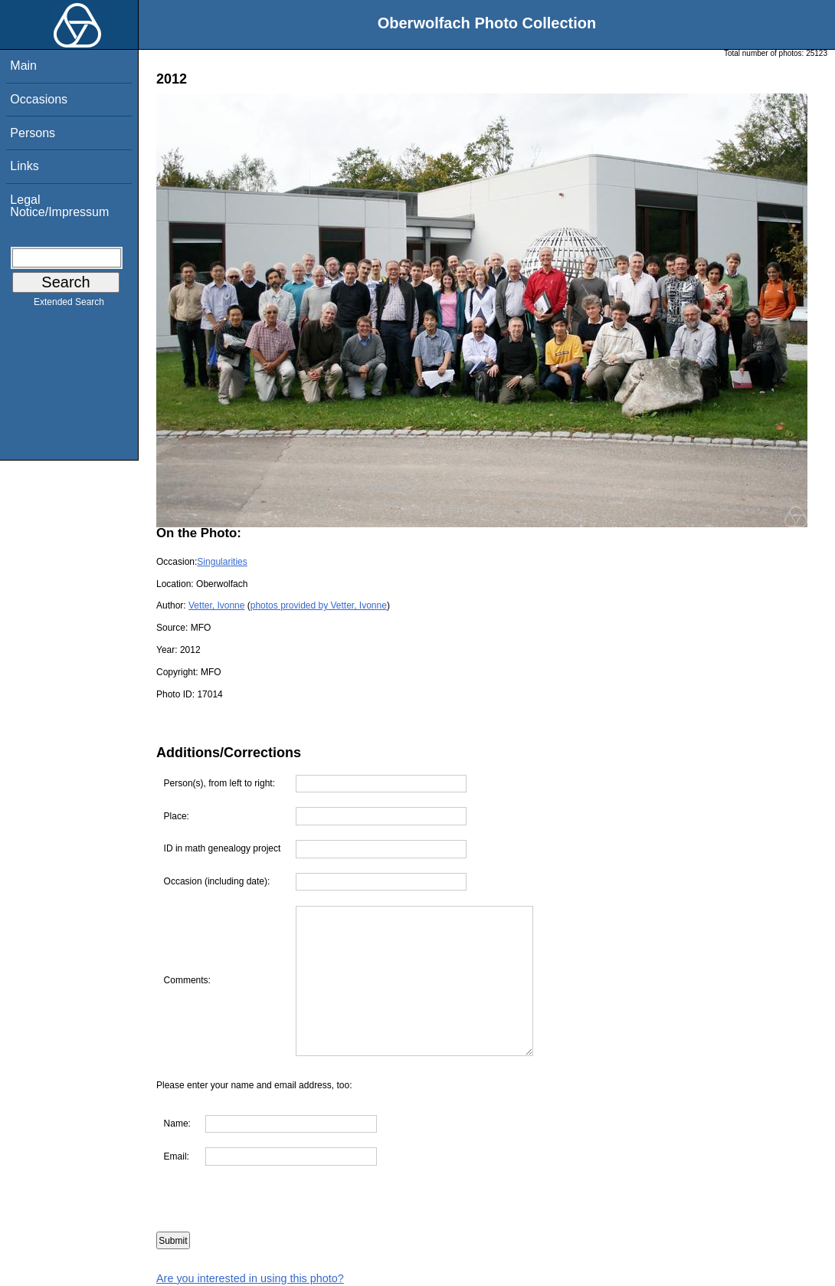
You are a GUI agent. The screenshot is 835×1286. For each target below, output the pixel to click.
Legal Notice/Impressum (59, 205)
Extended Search (69, 305)
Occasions (38, 99)
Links (24, 165)
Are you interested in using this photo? (250, 1278)
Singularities (222, 561)
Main (23, 65)
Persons (32, 132)
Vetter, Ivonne (216, 605)
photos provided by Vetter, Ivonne (318, 605)
